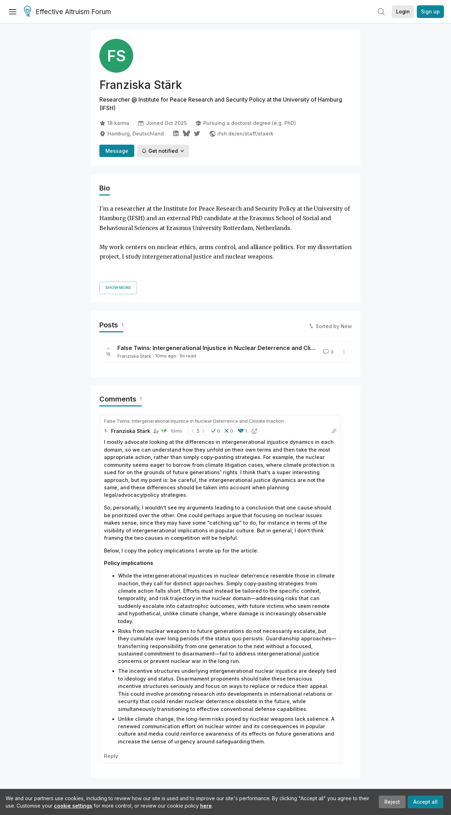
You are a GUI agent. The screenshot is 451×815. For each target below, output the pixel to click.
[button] (216, 398)
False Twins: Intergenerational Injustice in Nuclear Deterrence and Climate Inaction (232, 315)
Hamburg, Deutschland (131, 134)
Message (116, 151)
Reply (111, 723)
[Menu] (12, 11)
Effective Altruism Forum (67, 12)
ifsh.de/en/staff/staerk (241, 133)
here (206, 806)
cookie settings (73, 806)
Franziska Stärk (134, 323)
